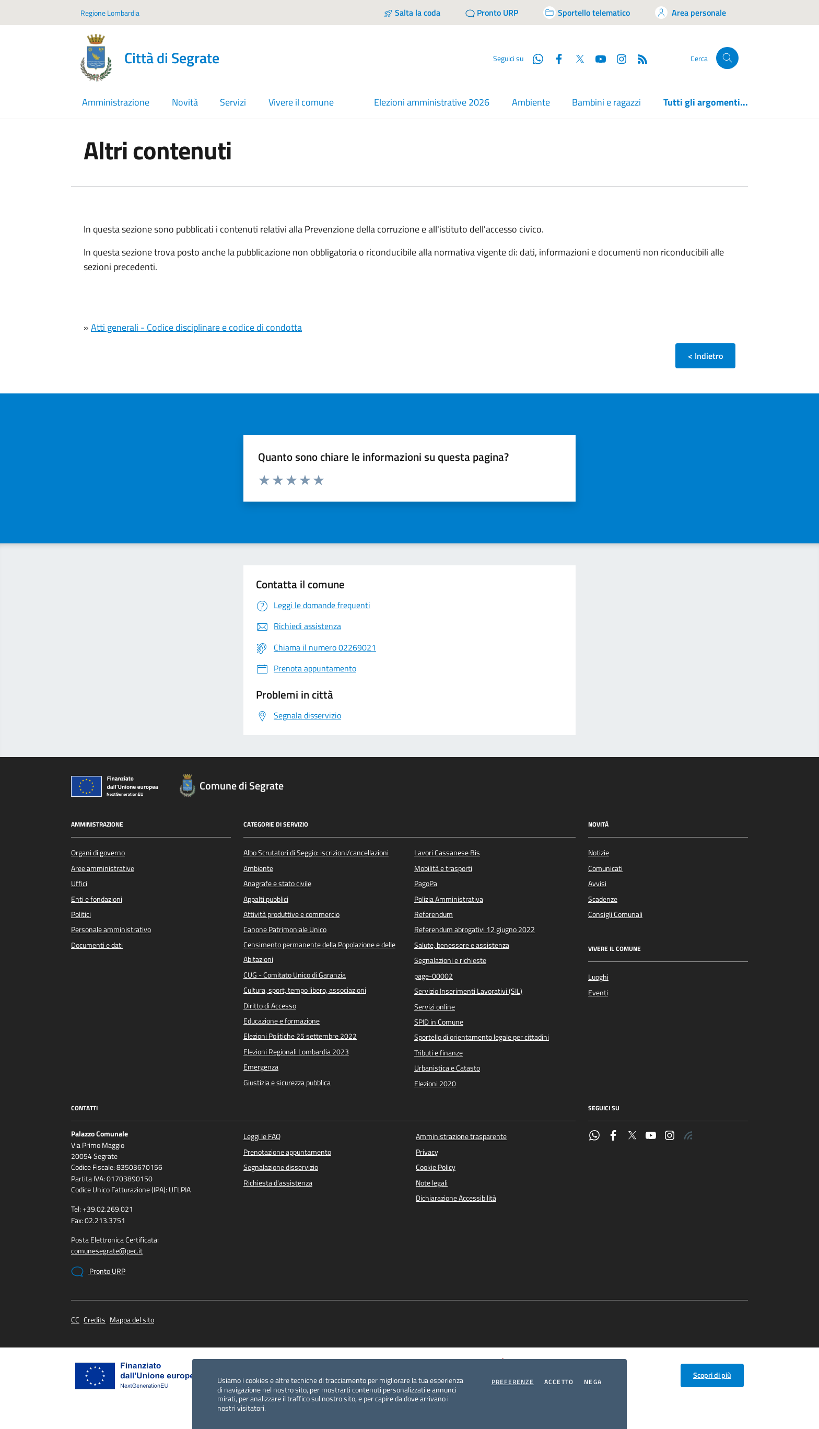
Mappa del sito (132, 1320)
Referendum (433, 914)
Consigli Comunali (615, 914)
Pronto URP (98, 1271)
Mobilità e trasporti (443, 868)
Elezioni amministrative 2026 (431, 102)
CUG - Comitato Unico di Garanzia (294, 975)
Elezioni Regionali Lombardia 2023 (296, 1052)
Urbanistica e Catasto (447, 1068)
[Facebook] (554, 58)
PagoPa (425, 883)
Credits (95, 1320)
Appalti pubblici (265, 899)
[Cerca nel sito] (727, 58)
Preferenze (513, 1382)
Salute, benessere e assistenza (461, 945)
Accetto (559, 1382)
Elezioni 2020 (435, 1083)
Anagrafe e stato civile (277, 883)
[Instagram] (617, 58)
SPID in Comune (438, 1022)
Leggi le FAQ (261, 1136)
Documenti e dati (97, 945)
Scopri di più (712, 1375)
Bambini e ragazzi (606, 102)
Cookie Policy (435, 1167)
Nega (593, 1382)
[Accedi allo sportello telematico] (586, 12)
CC (75, 1320)
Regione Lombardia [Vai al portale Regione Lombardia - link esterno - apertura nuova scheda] (109, 12)
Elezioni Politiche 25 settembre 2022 (300, 1036)
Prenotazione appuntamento (287, 1152)
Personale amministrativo (111, 929)
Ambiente (531, 102)
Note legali (432, 1183)
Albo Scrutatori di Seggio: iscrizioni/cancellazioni (316, 852)
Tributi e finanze (438, 1053)
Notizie (598, 852)
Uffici (79, 883)
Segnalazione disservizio (280, 1167)
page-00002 (433, 976)
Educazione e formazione (281, 1021)
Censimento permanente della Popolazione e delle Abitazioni (319, 952)
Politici (81, 914)
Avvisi (597, 883)
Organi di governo (98, 852)
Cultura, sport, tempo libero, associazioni (304, 990)
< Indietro (705, 356)
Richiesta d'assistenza (277, 1183)
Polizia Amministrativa (448, 899)
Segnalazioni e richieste (450, 960)
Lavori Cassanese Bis (447, 852)
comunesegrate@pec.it (107, 1251)
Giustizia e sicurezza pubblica (287, 1082)
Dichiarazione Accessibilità (456, 1198)
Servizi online (434, 1007)
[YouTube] (596, 58)
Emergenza (260, 1067)
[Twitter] (575, 58)
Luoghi (598, 977)
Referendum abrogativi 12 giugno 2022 (474, 929)
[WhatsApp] (533, 58)
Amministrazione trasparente (461, 1136)
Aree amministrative (102, 868)
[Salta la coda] (412, 12)
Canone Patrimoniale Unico (284, 929)
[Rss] (638, 58)
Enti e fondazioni (96, 899)
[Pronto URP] (492, 12)
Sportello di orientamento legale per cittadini (481, 1037)
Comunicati (605, 868)
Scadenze (602, 899)
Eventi (598, 992)
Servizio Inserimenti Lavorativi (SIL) (468, 991)
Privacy (427, 1152)
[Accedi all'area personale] (690, 12)
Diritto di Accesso (269, 1006)
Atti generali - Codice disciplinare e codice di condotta (196, 327)
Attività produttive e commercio (291, 914)
